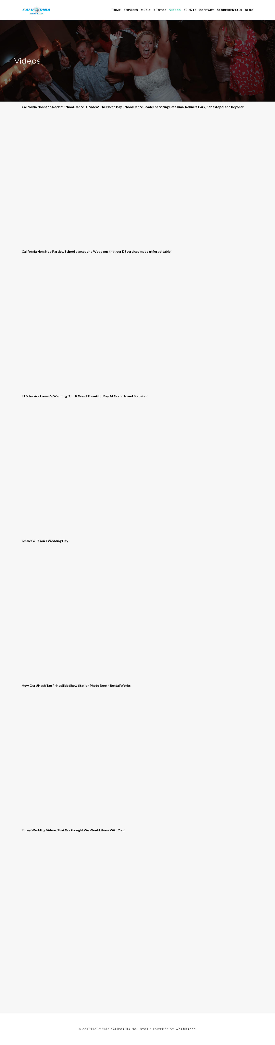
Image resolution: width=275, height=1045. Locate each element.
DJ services (130, 251)
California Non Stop (130, 1029)
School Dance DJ (76, 107)
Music (146, 10)
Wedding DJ (62, 396)
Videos (175, 10)
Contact (206, 10)
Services (131, 10)
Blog (249, 10)
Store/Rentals (229, 10)
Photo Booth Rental (105, 685)
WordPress (186, 1029)
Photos (159, 10)
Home (116, 10)
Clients (190, 10)
